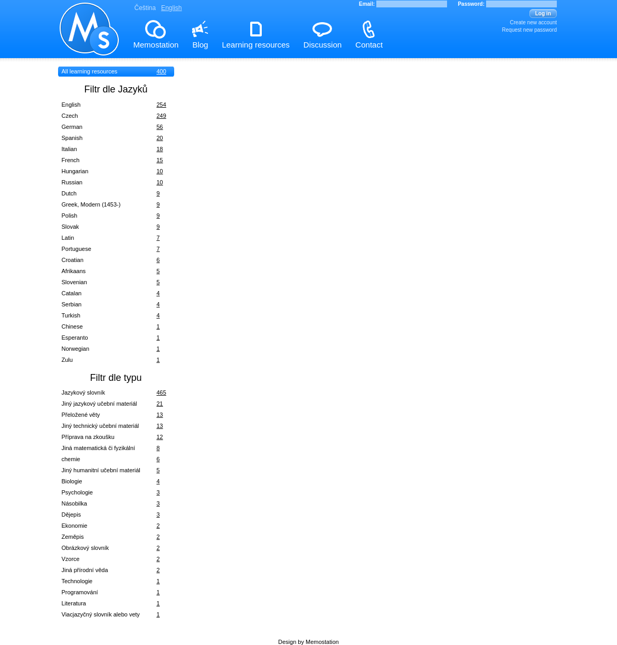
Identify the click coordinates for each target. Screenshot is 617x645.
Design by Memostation (308, 642)
